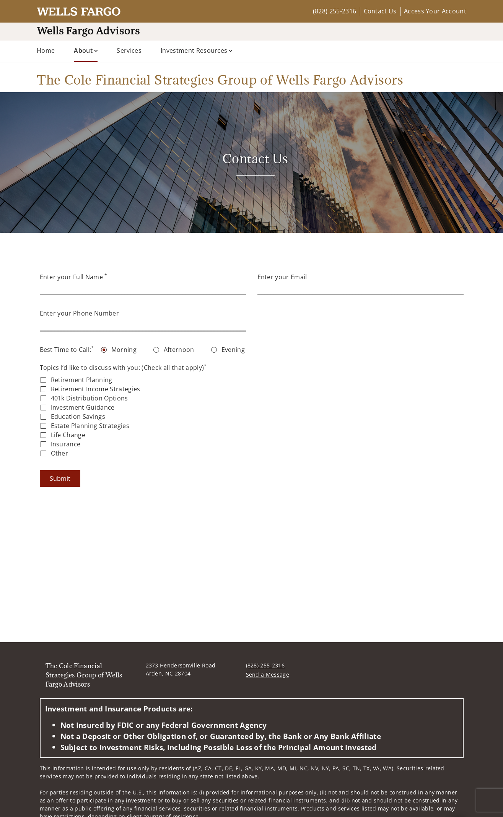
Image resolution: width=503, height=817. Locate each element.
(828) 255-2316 (334, 11)
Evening (233, 349)
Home (46, 50)
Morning (124, 349)
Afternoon (179, 349)
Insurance (66, 444)
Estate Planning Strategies (90, 426)
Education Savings (78, 416)
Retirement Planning (81, 380)
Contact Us (380, 11)
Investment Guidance (83, 407)
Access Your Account (435, 11)
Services (129, 50)
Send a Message (267, 674)
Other (59, 453)
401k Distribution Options (89, 398)
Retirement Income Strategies (95, 389)
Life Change (68, 435)
